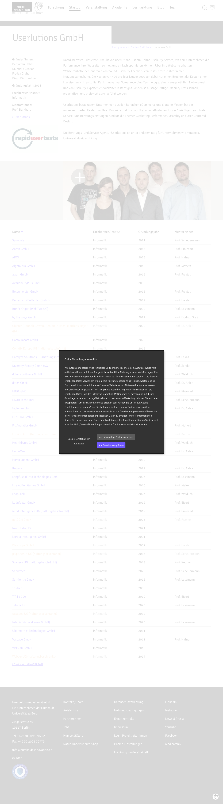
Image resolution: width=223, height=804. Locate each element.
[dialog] (111, 402)
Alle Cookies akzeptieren (111, 445)
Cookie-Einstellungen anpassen (79, 441)
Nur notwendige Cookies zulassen (115, 437)
